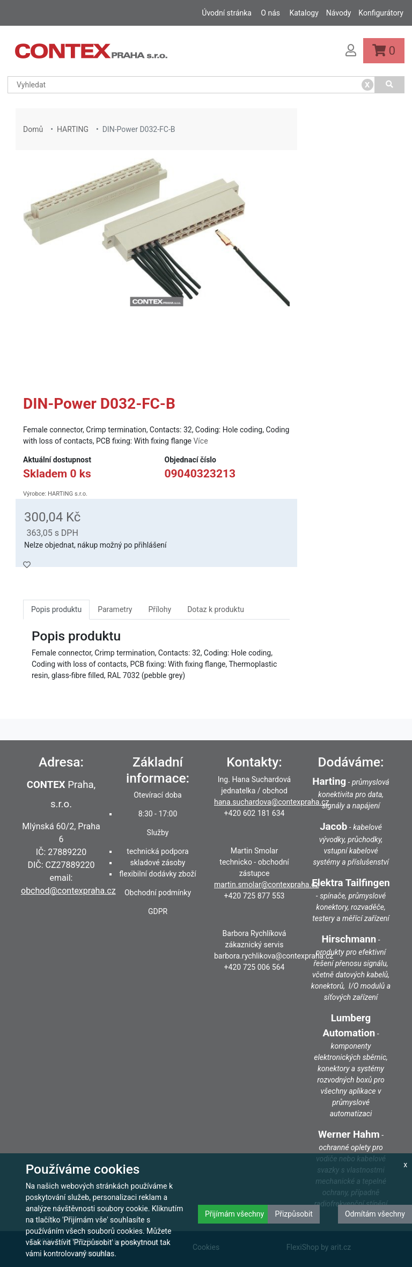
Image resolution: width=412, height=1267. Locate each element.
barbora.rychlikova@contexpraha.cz (273, 956)
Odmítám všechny (375, 1214)
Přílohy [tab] (159, 609)
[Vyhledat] (390, 84)
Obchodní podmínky (157, 892)
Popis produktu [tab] (56, 609)
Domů (33, 129)
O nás (270, 13)
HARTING (73, 129)
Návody (338, 13)
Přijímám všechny (234, 1214)
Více (200, 441)
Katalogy (303, 13)
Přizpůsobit (294, 1214)
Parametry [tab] (115, 609)
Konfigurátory (380, 13)
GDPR (157, 911)
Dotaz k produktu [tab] (215, 609)
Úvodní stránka (227, 13)
